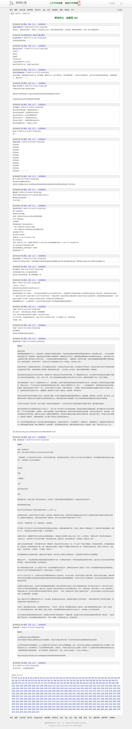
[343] (118, 706)
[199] (82, 693)
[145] (82, 688)
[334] (82, 706)
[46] (48, 680)
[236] (13, 699)
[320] (25, 706)
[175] (94, 691)
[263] (13, 701)
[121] (94, 685)
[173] (86, 691)
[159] (29, 691)
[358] (70, 709)
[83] (61, 683)
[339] (102, 706)
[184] (21, 693)
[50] (61, 680)
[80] (52, 683)
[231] (102, 696)
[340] (106, 706)
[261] (114, 699)
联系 (85, 717)
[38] (22, 680)
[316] (118, 704)
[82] (58, 683)
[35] (13, 680)
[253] (82, 699)
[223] (70, 696)
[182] (13, 693)
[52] (68, 680)
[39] (26, 680)
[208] (118, 693)
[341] (110, 706)
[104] (25, 685)
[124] (106, 685)
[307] (82, 704)
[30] (105, 678)
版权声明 (104, 717)
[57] (84, 680)
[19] (70, 678)
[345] (17, 709)
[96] (103, 683)
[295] (33, 704)
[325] (45, 706)
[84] (65, 683)
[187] (33, 693)
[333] (78, 706)
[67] (116, 680)
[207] (114, 693)
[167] (62, 691)
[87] (74, 683)
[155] (13, 691)
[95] (100, 683)
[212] (25, 696)
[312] (102, 704)
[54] (74, 680)
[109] (45, 685)
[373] (21, 712)
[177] (102, 691)
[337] (94, 706)
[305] (74, 704)
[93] (94, 683)
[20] (73, 678)
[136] (45, 688)
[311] (98, 704)
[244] (45, 699)
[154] (118, 688)
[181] (118, 691)
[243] (41, 699)
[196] (70, 693)
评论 (61, 717)
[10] (41, 678)
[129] (17, 688)
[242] (37, 699)
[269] (37, 701)
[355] (58, 709)
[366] (102, 709)
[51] (65, 680)
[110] (49, 685)
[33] (115, 678)
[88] (78, 683)
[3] (23, 678)
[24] (86, 678)
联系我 (67, 10)
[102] (17, 685)
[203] (98, 693)
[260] (110, 699)
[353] (49, 709)
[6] (31, 678)
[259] (106, 699)
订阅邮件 (112, 717)
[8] (36, 678)
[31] (109, 678)
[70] (19, 683)
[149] (98, 688)
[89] (81, 683)
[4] (26, 678)
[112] (58, 685)
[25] (89, 678)
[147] (90, 688)
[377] (37, 712)
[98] (110, 683)
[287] (110, 701)
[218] (49, 696)
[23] (83, 678)
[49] (58, 680)
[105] (29, 685)
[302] (62, 704)
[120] (90, 685)
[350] (37, 709)
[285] (102, 701)
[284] (98, 701)
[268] (33, 701)
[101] (13, 685)
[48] (55, 680)
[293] (25, 704)
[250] (70, 699)
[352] (45, 709)
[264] (17, 701)
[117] (78, 685)
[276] (66, 701)
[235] (118, 696)
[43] (39, 680)
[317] (13, 706)
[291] (17, 704)
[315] (114, 704)
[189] (41, 693)
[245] (49, 699)
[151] (106, 688)
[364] (94, 709)
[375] (29, 712)
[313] (106, 704)
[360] (78, 709)
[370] (118, 709)
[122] (98, 685)
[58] (87, 680)
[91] (87, 683)
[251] (74, 699)
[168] (66, 691)
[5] (28, 678)
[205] (106, 693)
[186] (29, 693)
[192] (53, 693)
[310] (94, 704)
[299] (49, 704)
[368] (110, 709)
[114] (66, 685)
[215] (37, 696)
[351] (41, 709)
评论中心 (38, 10)
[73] (29, 683)
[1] (19, 678)
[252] (78, 699)
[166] (58, 691)
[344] (13, 709)
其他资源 (55, 10)
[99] (113, 683)
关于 (72, 10)
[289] (118, 701)
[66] (113, 680)
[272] (49, 701)
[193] (58, 693)
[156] (17, 691)
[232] (106, 696)
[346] (21, 709)
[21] (76, 678)
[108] (41, 685)
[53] (71, 680)
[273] (53, 701)
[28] (99, 678)
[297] (41, 704)
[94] (97, 683)
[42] (35, 680)
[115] (70, 685)
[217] (45, 696)
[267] (29, 701)
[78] (45, 683)
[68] (13, 683)
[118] (82, 685)
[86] (71, 683)
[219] (53, 696)
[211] (21, 696)
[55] (78, 680)
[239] (25, 699)
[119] (86, 685)
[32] (112, 678)
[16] (60, 678)
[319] (21, 706)
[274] (58, 701)
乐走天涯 (22, 10)
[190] (45, 693)
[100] (116, 683)
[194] (62, 693)
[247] (58, 699)
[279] (78, 701)
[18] (67, 678)
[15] (57, 678)
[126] (114, 685)
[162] (41, 691)
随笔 (15, 10)
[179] (110, 691)
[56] (81, 680)
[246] (53, 699)
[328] (58, 706)
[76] (39, 683)
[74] (32, 683)
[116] (74, 685)
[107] (37, 685)
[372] (17, 712)
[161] (37, 691)
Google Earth (38, 717)
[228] (90, 696)
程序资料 (30, 10)
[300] (53, 704)
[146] (86, 688)
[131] (25, 688)
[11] (44, 678)
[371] (13, 712)
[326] (49, 706)
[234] (114, 696)
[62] (100, 680)
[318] (17, 706)
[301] (58, 704)
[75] (35, 683)
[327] (53, 706)
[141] (66, 688)
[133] (33, 688)
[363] (90, 709)
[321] (29, 706)
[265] (21, 701)
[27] (96, 678)
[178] (106, 691)
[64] (107, 680)
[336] (90, 706)
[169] (70, 691)
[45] (45, 680)
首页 (11, 10)
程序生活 (55, 717)
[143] (74, 688)
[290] (13, 704)
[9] (38, 678)
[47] (52, 680)
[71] (22, 683)
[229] (94, 696)
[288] (114, 701)
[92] (90, 683)
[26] (93, 678)
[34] (118, 678)
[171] (78, 691)
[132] (29, 688)
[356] (62, 709)
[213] (29, 696)
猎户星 (29, 717)
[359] (74, 709)
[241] (33, 699)
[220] (58, 696)
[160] (33, 691)
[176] (98, 691)
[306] (78, 704)
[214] (33, 696)
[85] (68, 683)
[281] (86, 701)
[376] (33, 712)
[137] (49, 688)
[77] (42, 683)
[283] (94, 701)
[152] (110, 688)
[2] (21, 678)
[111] (53, 685)
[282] (90, 701)
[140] (62, 688)
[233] (110, 696)
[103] (21, 685)
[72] (26, 683)
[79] (48, 683)
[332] (74, 706)
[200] (86, 693)
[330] (66, 706)
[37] (19, 680)
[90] (84, 683)
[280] (82, 701)
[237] (17, 699)
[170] (74, 691)
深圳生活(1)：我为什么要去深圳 (34, 35)
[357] (66, 709)
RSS (120, 10)
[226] (82, 696)
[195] (66, 693)
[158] (25, 691)
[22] (80, 678)
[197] (74, 693)
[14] (54, 678)
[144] (78, 688)
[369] (114, 709)
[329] (62, 706)
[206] (110, 693)
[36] (16, 680)
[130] (21, 688)
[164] (49, 691)
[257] (98, 699)
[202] (94, 693)
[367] (106, 709)
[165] (53, 691)
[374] (25, 712)
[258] (102, 699)
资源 (75, 717)
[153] (114, 688)
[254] (86, 699)
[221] (62, 696)
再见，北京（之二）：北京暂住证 (35, 24)
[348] (29, 709)
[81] (55, 683)
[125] (110, 685)
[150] (102, 688)
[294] (29, 704)
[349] (33, 709)
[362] (86, 709)
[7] (33, 678)
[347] (25, 709)
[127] (118, 685)
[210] (17, 696)
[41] (32, 680)
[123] (102, 685)
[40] (29, 680)
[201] (90, 693)
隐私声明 (97, 717)
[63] (103, 680)
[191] (49, 693)
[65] (110, 680)
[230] (98, 696)
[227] (86, 696)
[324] (41, 706)
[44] (42, 680)
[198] (78, 693)
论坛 (48, 10)
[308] (86, 704)
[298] (45, 704)
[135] (41, 688)
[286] (106, 701)
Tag (44, 10)
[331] (70, 706)
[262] (118, 699)
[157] (21, 691)
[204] (102, 693)
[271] (45, 701)
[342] (114, 706)
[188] (37, 693)
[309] (90, 704)
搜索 (61, 10)
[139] (58, 688)
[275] (62, 701)
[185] (25, 693)
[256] (94, 699)
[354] (53, 709)
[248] (62, 699)
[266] (25, 701)
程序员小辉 (48, 723)
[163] (45, 691)
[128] (13, 688)
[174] (90, 691)
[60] (94, 680)
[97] (107, 683)
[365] (98, 709)
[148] (94, 688)
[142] (70, 688)
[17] (63, 678)
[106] (33, 685)
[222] (66, 696)
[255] (90, 699)
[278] (74, 701)
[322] (33, 706)
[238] (21, 699)
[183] (17, 693)
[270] (41, 701)
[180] (114, 691)
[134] (37, 688)
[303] (66, 704)
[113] (62, 685)
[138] (53, 688)
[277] (70, 701)
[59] (90, 680)
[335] (86, 706)
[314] (110, 704)
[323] (37, 706)
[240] (29, 699)
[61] (97, 680)
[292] (21, 704)
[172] (82, 691)
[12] (47, 678)
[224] (74, 696)
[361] (82, 709)
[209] (13, 696)
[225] (78, 696)
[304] (70, 704)
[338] (98, 706)
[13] (51, 678)
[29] (102, 678)
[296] (37, 704)
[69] (16, 683)
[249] (66, 699)
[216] (41, 696)
